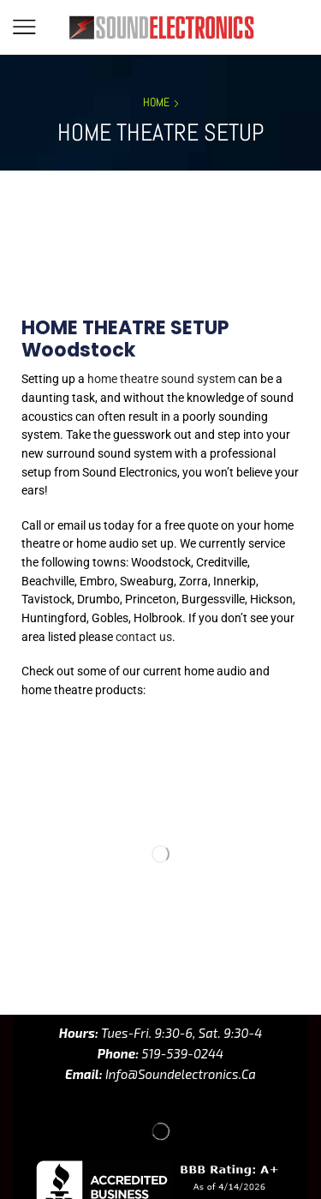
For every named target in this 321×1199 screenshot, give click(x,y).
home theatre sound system (161, 379)
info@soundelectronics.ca (179, 1036)
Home (156, 102)
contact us (144, 637)
